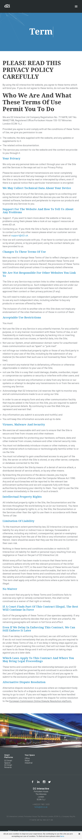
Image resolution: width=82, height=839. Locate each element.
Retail (27, 760)
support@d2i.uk (19, 235)
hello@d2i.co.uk (41, 807)
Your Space (30, 755)
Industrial (28, 763)
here (62, 836)
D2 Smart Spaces (8, 761)
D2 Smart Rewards (8, 766)
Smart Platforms (8, 756)
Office (27, 758)
